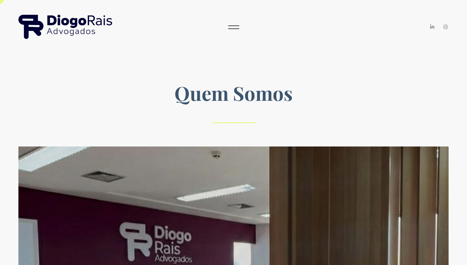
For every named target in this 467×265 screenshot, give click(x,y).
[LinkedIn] (432, 27)
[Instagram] (446, 27)
